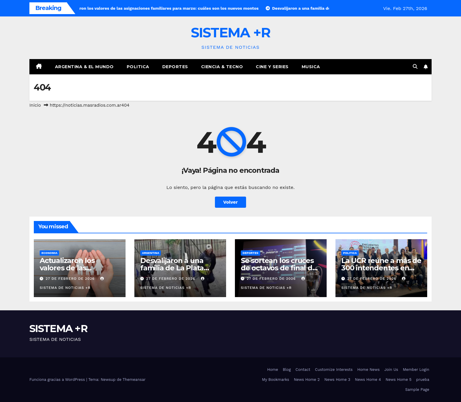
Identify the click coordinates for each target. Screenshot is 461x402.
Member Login (416, 369)
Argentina (150, 252)
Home (272, 369)
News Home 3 (337, 379)
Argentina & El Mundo (84, 66)
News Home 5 (399, 379)
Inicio (35, 105)
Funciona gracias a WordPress (57, 379)
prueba (423, 379)
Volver (230, 202)
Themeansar (134, 379)
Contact (302, 369)
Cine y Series (272, 66)
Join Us (391, 369)
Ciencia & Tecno (222, 66)
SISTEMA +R (230, 32)
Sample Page (417, 389)
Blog (287, 369)
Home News (368, 369)
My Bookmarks (275, 379)
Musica (311, 66)
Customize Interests (334, 369)
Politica (138, 66)
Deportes (175, 66)
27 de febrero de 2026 (71, 279)
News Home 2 (307, 379)
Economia (49, 252)
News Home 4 (368, 379)
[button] (415, 66)
